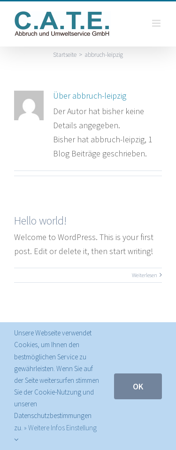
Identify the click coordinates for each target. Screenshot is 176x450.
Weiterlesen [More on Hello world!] (144, 275)
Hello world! (40, 220)
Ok (138, 386)
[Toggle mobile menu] (157, 23)
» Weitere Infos (44, 427)
